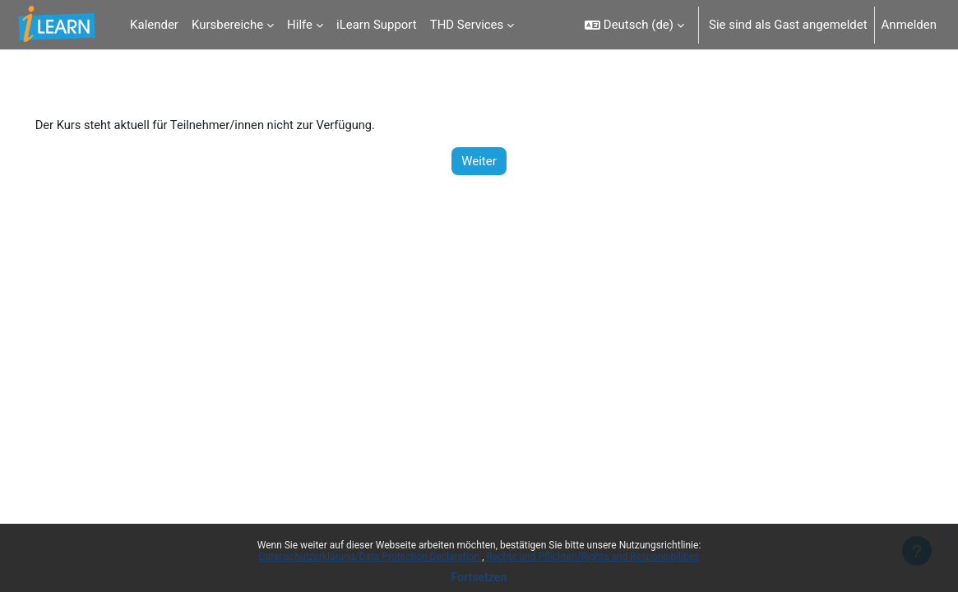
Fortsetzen (479, 577)
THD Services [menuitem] (467, 24)
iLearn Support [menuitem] (376, 24)
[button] (634, 24)
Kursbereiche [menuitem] (227, 24)
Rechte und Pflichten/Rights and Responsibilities (593, 556)
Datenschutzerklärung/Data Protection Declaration (370, 556)
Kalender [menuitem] (154, 24)
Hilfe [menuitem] (299, 24)
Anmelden (909, 24)
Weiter (479, 161)
